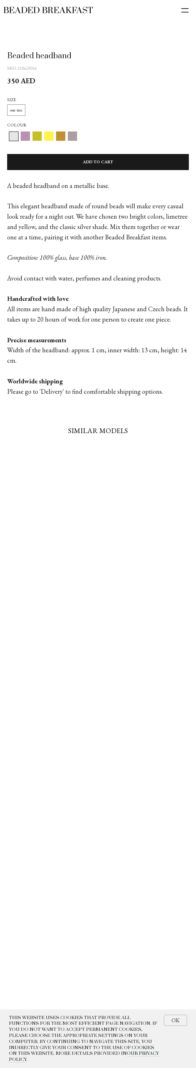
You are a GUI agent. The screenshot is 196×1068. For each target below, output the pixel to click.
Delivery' (52, 391)
